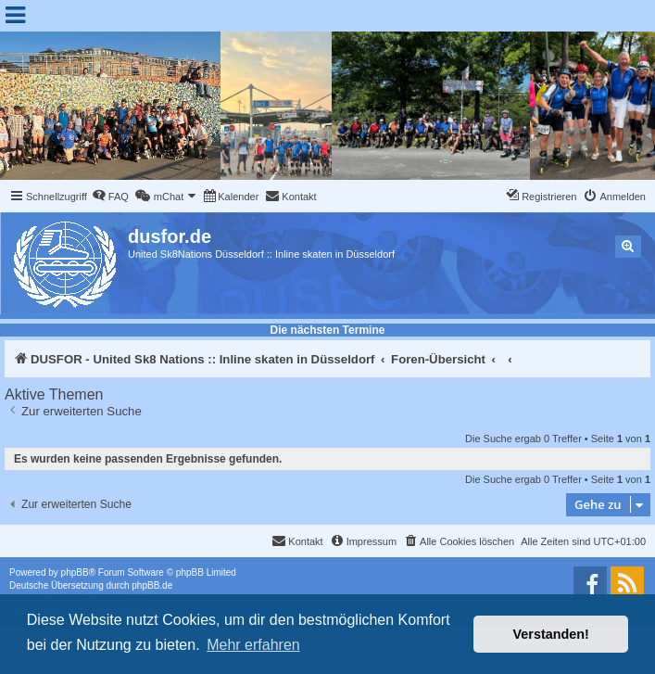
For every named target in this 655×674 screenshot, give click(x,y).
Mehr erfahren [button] (253, 645)
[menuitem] (110, 196)
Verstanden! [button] (551, 634)
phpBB (75, 572)
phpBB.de (152, 585)
